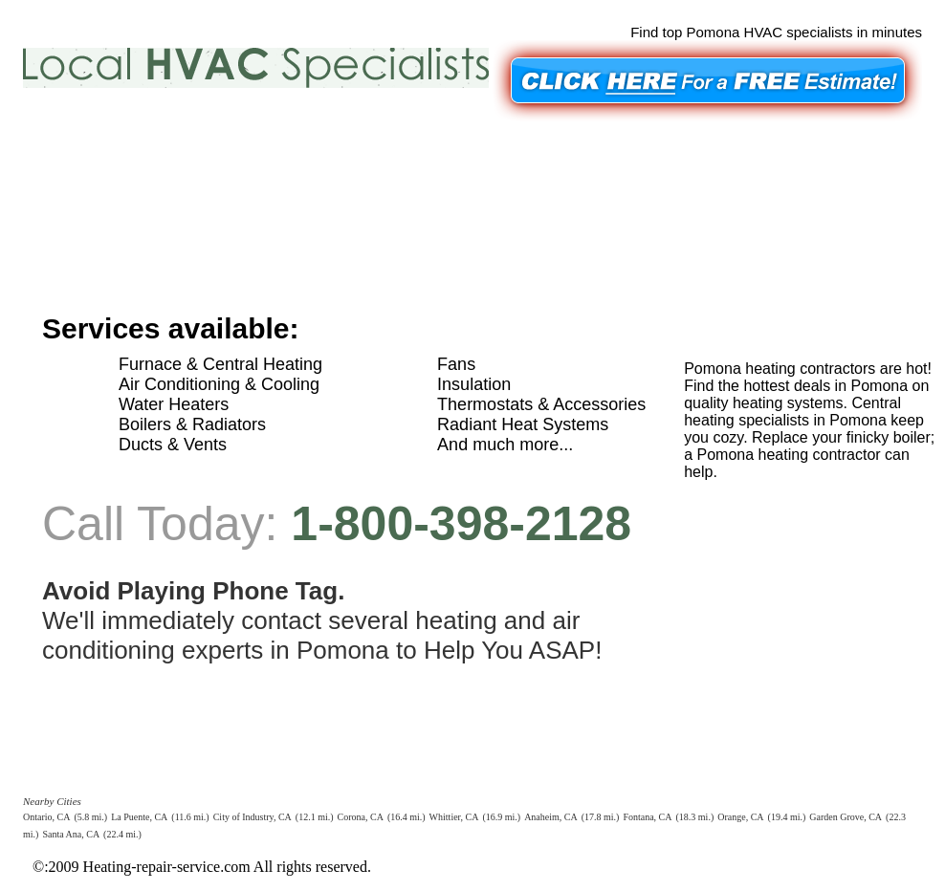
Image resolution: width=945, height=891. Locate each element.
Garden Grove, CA (845, 817)
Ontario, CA (46, 817)
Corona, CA (361, 817)
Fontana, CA (647, 817)
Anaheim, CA (551, 817)
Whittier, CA (454, 817)
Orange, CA (740, 817)
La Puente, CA (139, 817)
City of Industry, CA (252, 817)
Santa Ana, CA (70, 834)
